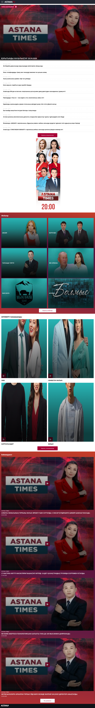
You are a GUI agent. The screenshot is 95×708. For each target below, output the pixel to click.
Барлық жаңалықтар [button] (47, 135)
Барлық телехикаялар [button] (47, 448)
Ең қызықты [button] (47, 700)
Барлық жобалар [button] (47, 310)
